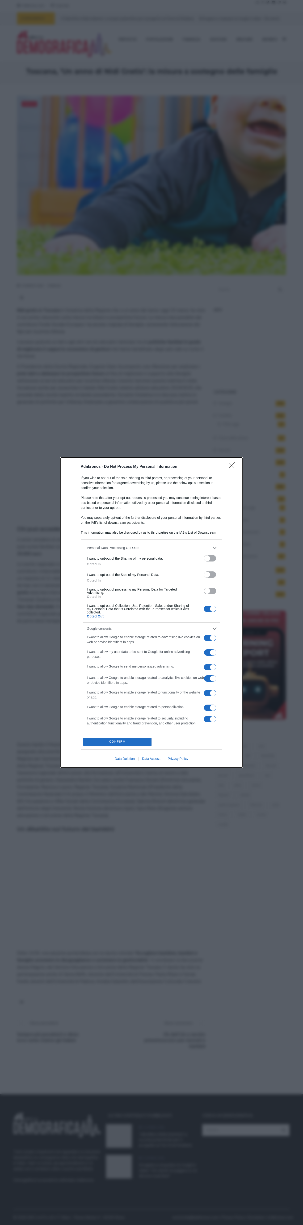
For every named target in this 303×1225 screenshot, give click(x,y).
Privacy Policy (178, 759)
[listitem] (151, 547)
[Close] (233, 466)
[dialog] (151, 613)
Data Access (151, 759)
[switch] (210, 558)
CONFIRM (117, 742)
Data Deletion (125, 759)
